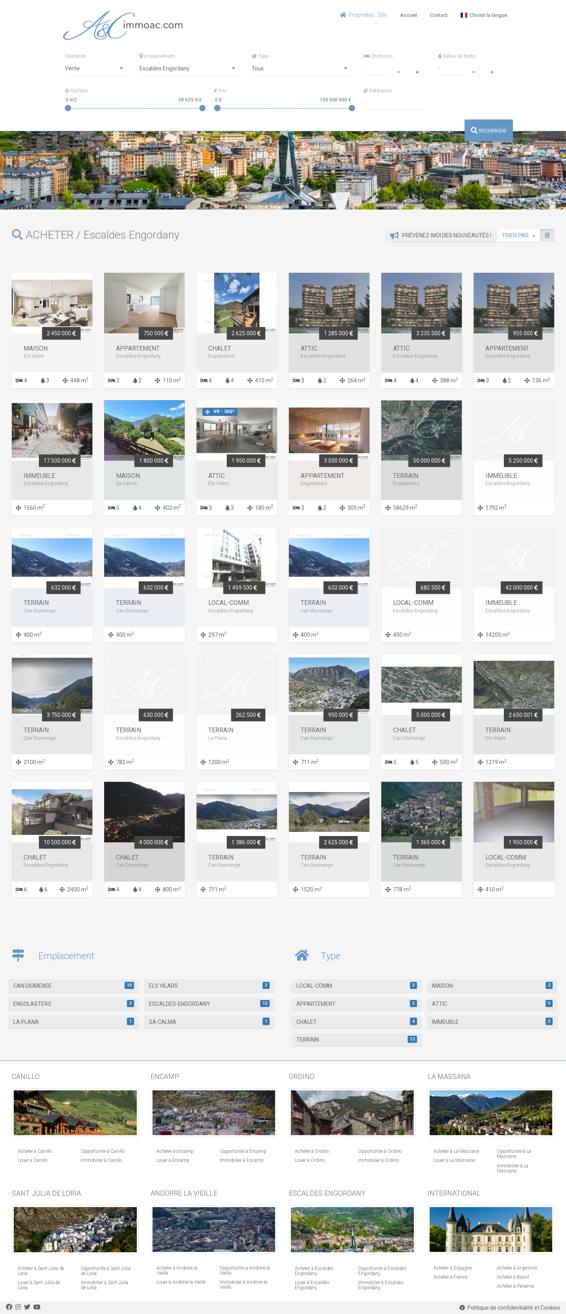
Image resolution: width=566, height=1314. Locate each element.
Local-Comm (356, 985)
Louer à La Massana (454, 1160)
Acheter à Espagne (453, 1268)
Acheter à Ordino (312, 1151)
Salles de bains (457, 56)
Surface (76, 91)
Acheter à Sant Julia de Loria (41, 1271)
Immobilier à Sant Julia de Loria (104, 1285)
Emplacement (157, 56)
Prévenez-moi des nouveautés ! (440, 235)
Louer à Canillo (33, 1160)
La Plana (73, 1021)
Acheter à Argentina (517, 1268)
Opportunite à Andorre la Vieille (245, 1270)
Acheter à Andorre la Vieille (176, 1270)
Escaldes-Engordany (209, 1003)
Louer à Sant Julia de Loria (39, 1285)
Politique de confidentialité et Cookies (509, 1308)
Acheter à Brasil (513, 1277)
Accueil (408, 15)
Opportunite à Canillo (103, 1151)
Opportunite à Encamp (243, 1151)
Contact (439, 15)
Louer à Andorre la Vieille (181, 1282)
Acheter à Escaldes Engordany (314, 1271)
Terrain (356, 1039)
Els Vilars (209, 985)
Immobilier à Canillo (101, 1160)
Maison (492, 985)
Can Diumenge (73, 985)
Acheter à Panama (515, 1286)
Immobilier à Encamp (242, 1160)
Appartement (356, 1003)
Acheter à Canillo (35, 1151)
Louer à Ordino (310, 1160)
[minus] (398, 71)
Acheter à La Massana (456, 1151)
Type (260, 56)
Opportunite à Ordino (380, 1151)
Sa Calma (209, 1021)
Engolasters (73, 1003)
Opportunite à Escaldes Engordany (382, 1271)
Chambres (378, 56)
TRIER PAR (518, 235)
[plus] (417, 71)
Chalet (356, 1021)
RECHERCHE (489, 131)
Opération (75, 56)
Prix (220, 91)
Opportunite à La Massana (514, 1154)
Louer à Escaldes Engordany (312, 1285)
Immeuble (492, 1021)
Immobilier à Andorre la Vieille (243, 1284)
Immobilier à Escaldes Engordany (381, 1285)
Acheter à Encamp (175, 1151)
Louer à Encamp (172, 1160)
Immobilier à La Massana (512, 1168)
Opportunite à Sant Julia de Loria (106, 1271)
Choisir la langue (484, 15)
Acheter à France (450, 1277)
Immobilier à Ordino (378, 1160)
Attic (492, 1003)
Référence (378, 91)
